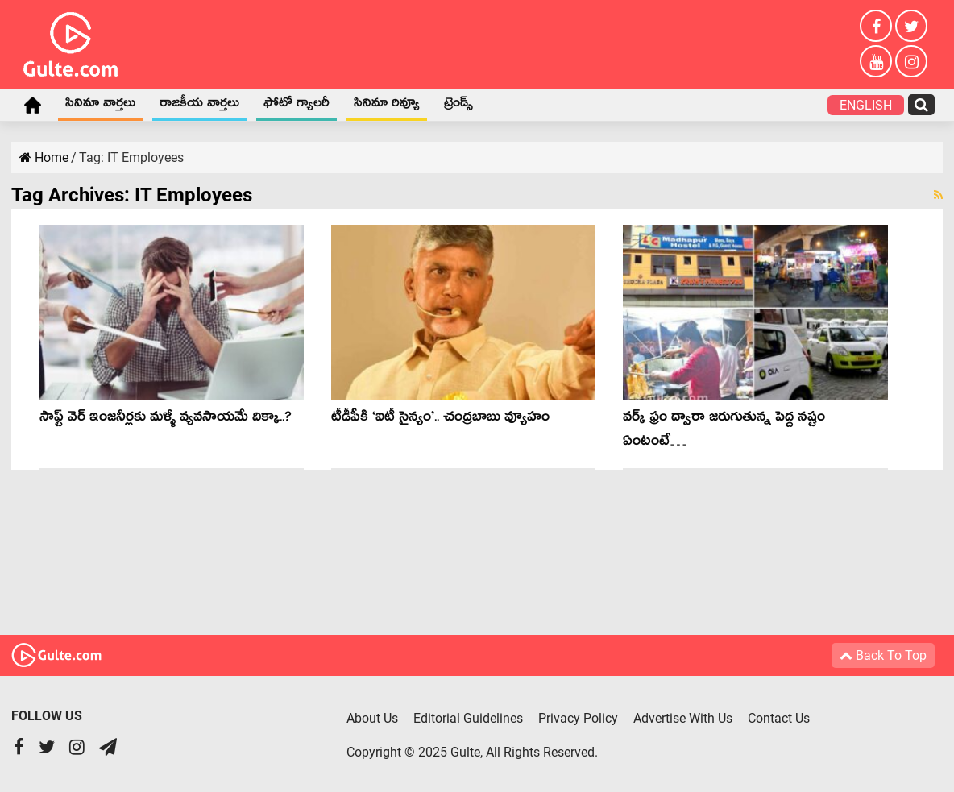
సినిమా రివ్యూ (387, 105)
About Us (372, 718)
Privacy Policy (578, 718)
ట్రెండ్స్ (458, 105)
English (866, 105)
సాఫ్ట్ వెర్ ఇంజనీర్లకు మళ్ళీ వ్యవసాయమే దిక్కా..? (165, 419)
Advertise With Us (682, 718)
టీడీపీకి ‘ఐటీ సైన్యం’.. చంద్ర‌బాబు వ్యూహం (440, 419)
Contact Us (779, 718)
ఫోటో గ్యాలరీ (296, 105)
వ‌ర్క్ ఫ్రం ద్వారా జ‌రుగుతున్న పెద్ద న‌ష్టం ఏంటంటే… (724, 431)
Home (32, 105)
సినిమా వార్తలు (100, 105)
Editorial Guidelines (468, 718)
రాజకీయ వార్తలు (199, 105)
